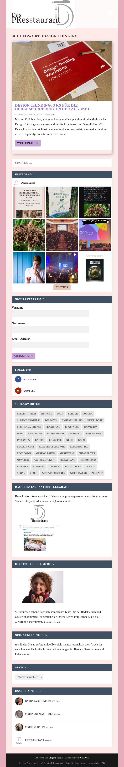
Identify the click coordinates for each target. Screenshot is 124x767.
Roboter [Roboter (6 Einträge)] (22, 466)
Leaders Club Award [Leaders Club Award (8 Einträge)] (52, 447)
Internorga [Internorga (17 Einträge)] (94, 433)
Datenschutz (93, 763)
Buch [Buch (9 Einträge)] (60, 414)
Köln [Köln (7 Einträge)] (81, 440)
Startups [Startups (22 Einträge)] (39, 466)
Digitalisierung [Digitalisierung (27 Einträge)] (72, 420)
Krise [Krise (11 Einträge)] (69, 440)
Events (47, 114)
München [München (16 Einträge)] (23, 460)
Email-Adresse (21, 338)
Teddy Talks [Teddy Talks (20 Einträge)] (73, 466)
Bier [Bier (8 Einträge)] (33, 414)
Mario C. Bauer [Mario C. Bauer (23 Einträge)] (45, 453)
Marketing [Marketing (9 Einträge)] (67, 453)
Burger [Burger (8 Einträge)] (73, 414)
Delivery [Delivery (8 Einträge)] (51, 420)
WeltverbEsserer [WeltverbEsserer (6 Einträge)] (53, 473)
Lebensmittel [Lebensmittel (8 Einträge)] (79, 447)
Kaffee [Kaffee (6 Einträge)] (39, 440)
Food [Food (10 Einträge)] (20, 433)
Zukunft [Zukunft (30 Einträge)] (96, 473)
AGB (104, 763)
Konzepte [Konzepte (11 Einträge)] (55, 440)
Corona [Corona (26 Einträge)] (88, 414)
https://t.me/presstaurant (74, 496)
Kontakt (69, 763)
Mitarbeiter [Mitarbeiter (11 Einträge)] (87, 453)
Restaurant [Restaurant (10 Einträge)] (67, 460)
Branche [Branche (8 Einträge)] (46, 414)
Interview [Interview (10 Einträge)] (23, 440)
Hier (17, 645)
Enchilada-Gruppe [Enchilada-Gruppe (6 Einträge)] (29, 427)
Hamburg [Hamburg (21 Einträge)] (75, 433)
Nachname (18, 323)
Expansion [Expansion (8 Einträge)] (90, 427)
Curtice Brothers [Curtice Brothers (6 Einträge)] (28, 420)
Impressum (80, 763)
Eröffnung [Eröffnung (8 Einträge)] (72, 427)
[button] (29, 202)
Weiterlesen (27, 143)
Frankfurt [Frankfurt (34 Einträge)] (35, 433)
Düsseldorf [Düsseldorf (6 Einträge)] (95, 420)
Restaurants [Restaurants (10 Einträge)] (88, 460)
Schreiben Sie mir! (52, 622)
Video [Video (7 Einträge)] (33, 473)
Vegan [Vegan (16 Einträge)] (21, 473)
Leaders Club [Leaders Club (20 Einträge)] (26, 447)
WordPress (84, 758)
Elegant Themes (56, 758)
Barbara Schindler (25, 114)
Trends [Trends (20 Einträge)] (90, 466)
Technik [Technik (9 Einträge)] (54, 466)
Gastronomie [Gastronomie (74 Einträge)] (56, 433)
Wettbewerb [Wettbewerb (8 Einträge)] (78, 473)
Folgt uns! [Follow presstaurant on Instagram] (61, 287)
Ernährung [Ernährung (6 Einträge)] (53, 427)
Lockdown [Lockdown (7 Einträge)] (24, 453)
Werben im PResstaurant (52, 763)
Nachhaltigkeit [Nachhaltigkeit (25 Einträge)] (44, 460)
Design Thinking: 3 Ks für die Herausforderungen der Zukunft (52, 107)
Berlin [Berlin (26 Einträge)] (21, 414)
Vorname (17, 307)
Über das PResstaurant (28, 763)
